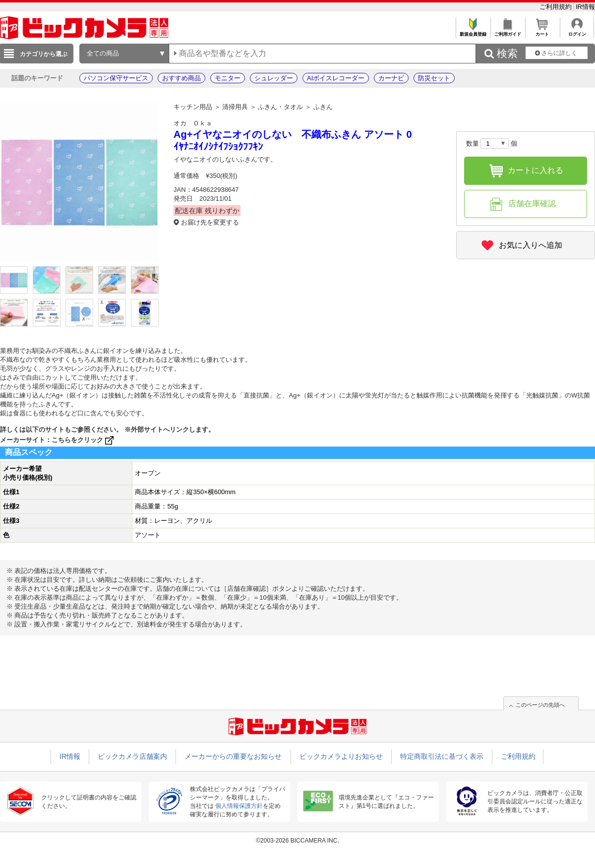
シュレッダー (273, 78)
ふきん (323, 107)
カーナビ (391, 78)
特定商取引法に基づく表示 (441, 756)
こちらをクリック (84, 440)
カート (542, 31)
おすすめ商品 (181, 78)
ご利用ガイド (507, 31)
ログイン (577, 31)
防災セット (434, 78)
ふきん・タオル (280, 107)
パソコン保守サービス (116, 78)
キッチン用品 (193, 107)
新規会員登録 (473, 31)
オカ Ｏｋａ (193, 123)
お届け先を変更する (210, 222)
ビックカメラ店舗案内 (132, 756)
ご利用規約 (556, 6)
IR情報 (585, 6)
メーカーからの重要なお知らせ (233, 756)
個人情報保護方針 (239, 805)
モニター (227, 78)
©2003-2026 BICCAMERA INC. (297, 840)
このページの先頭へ (540, 705)
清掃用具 (235, 107)
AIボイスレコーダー (335, 78)
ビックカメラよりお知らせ (341, 756)
